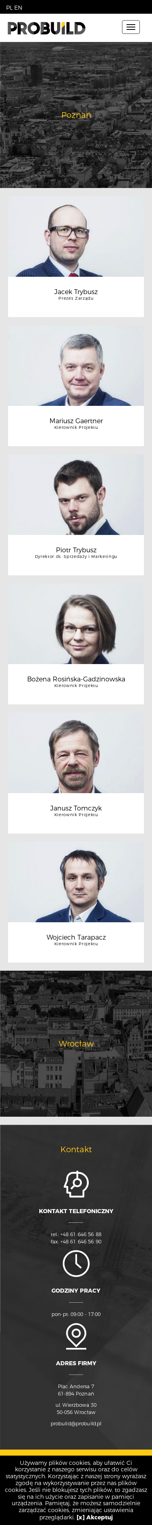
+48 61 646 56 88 (80, 1234)
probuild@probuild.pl (76, 1424)
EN (18, 7)
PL (9, 7)
